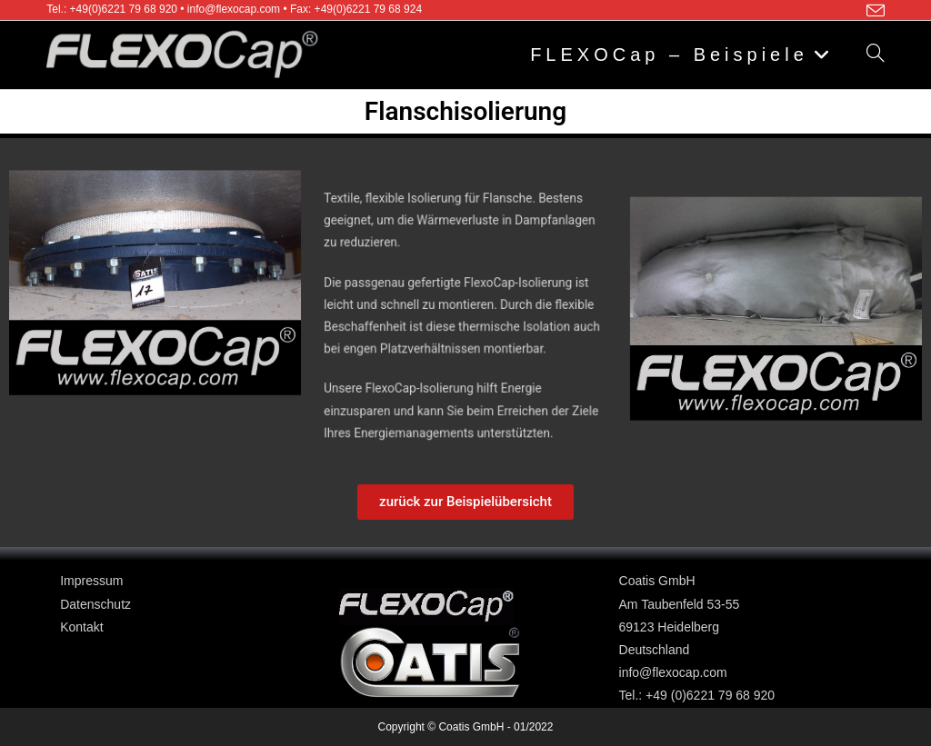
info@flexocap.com (673, 672)
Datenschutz (95, 604)
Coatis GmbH (657, 580)
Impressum (91, 580)
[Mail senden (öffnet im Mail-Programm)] (873, 11)
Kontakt (81, 627)
